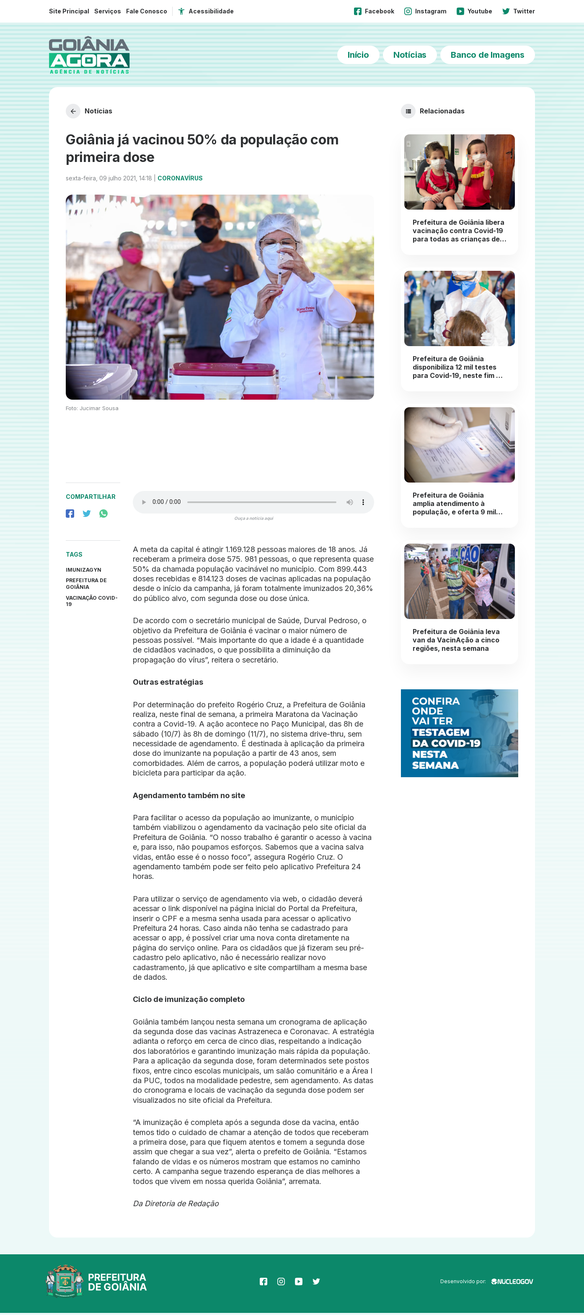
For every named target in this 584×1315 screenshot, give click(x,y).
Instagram (425, 11)
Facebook (374, 11)
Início (358, 55)
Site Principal (69, 11)
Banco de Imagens (488, 55)
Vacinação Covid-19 (92, 602)
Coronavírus (180, 179)
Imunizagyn (83, 571)
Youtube (474, 11)
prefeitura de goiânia (86, 585)
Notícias (409, 55)
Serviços (107, 11)
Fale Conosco (146, 11)
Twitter (518, 11)
